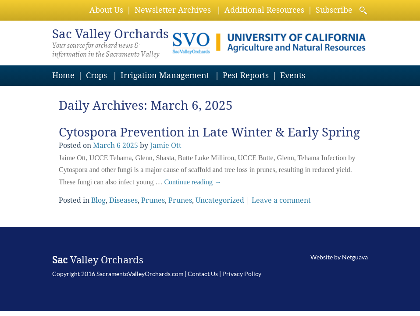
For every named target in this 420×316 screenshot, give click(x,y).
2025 (130, 145)
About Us (106, 10)
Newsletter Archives (173, 10)
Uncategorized (220, 200)
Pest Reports (246, 75)
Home (63, 75)
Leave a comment (281, 200)
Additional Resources (264, 10)
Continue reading (192, 182)
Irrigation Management (165, 75)
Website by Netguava (339, 257)
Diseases (123, 200)
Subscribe (334, 10)
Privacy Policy (241, 273)
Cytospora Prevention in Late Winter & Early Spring (209, 132)
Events (292, 75)
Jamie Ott (166, 145)
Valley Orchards (110, 34)
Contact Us (203, 273)
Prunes (153, 200)
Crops (96, 75)
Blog (98, 200)
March (104, 145)
